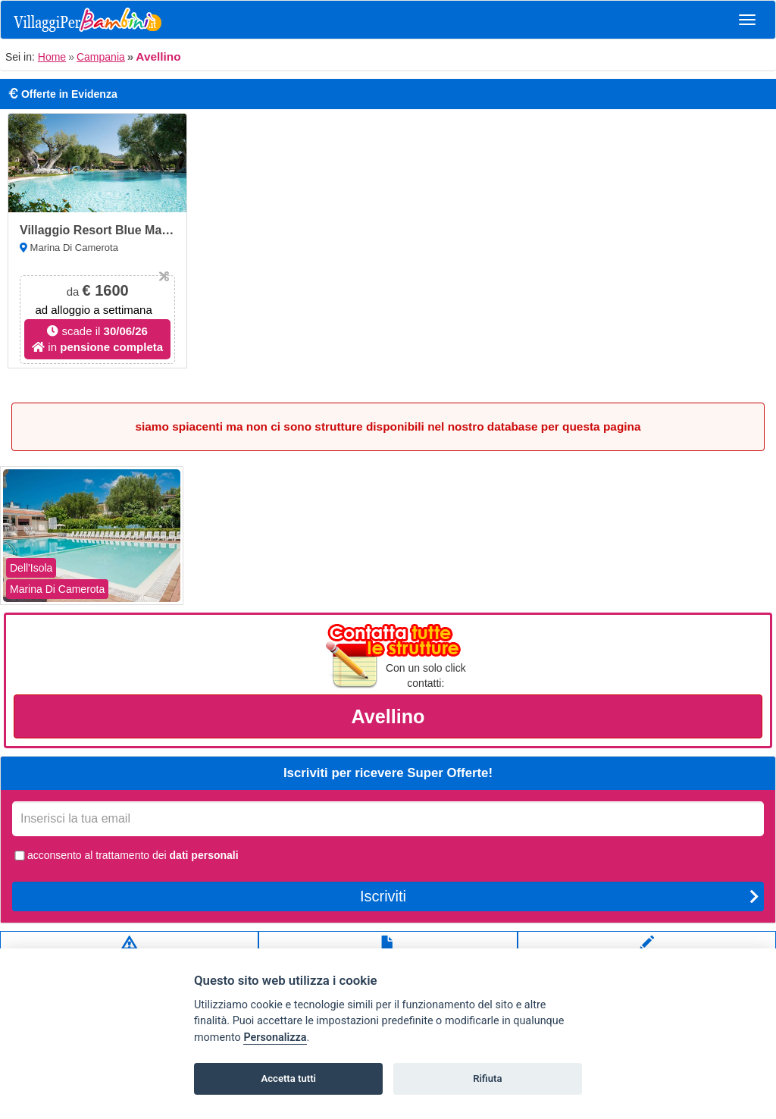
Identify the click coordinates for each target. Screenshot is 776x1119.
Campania (101, 57)
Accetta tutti (288, 1078)
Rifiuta (487, 1078)
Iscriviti (559, 896)
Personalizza (274, 1037)
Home (52, 57)
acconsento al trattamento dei (125, 855)
